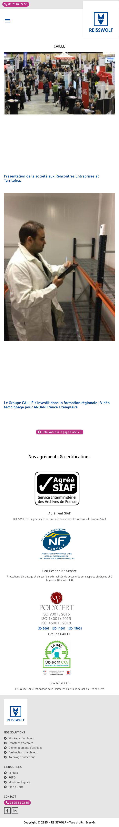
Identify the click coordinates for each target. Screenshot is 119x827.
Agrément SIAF (59, 513)
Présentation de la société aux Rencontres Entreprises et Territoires (51, 178)
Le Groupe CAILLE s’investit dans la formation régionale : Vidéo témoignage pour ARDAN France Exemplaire (57, 404)
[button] (7, 21)
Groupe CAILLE (59, 634)
